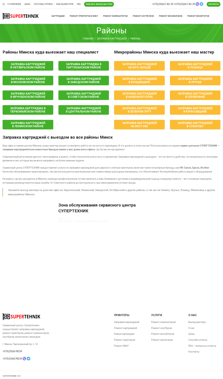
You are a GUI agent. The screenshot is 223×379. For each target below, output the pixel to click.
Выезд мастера (197, 322)
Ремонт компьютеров (163, 322)
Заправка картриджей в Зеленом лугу (139, 110)
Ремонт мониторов (162, 339)
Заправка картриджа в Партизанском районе (83, 66)
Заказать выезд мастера (99, 4)
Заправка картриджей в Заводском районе (83, 80)
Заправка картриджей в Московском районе (28, 80)
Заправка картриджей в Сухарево (195, 124)
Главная (88, 38)
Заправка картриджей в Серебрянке (195, 95)
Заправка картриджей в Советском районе (83, 95)
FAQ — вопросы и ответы (202, 345)
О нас (191, 328)
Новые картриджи (124, 334)
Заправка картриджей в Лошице (195, 66)
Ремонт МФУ (121, 345)
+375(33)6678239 (12, 358)
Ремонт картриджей (125, 328)
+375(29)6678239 (12, 351)
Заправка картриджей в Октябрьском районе (27, 66)
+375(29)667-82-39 (162, 4)
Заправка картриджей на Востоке (139, 124)
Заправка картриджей (112, 38)
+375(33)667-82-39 (184, 4)
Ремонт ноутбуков (161, 328)
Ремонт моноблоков (162, 334)
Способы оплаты (197, 339)
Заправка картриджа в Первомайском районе (28, 110)
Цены (191, 334)
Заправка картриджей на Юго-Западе (139, 66)
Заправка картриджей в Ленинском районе (28, 124)
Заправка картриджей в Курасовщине (195, 110)
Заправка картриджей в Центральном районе (83, 110)
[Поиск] (3, 4)
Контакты (213, 4)
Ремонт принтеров (124, 339)
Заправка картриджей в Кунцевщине (139, 80)
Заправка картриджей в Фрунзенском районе (27, 95)
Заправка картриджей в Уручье (195, 80)
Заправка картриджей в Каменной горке (139, 95)
